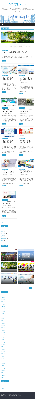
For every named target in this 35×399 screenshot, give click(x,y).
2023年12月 (3, 316)
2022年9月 (3, 341)
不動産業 (2, 235)
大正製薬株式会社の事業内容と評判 (26, 172)
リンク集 (2, 388)
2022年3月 (3, 351)
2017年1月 (3, 375)
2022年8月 (3, 342)
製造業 (2, 240)
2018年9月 (3, 370)
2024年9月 (3, 304)
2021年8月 (3, 363)
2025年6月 (3, 299)
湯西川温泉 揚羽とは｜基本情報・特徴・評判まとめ (12, 1)
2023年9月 (3, 322)
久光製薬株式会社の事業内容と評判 (9, 78)
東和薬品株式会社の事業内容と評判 (9, 110)
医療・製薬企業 (4, 50)
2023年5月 (3, 328)
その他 (2, 231)
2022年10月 (3, 339)
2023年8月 (3, 323)
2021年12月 (3, 356)
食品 (2, 242)
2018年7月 (3, 372)
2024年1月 (3, 315)
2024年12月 (3, 302)
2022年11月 (3, 337)
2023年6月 (3, 327)
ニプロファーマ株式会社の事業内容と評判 (26, 79)
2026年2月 (3, 296)
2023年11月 (3, 318)
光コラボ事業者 (4, 236)
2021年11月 (3, 358)
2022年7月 (3, 344)
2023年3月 (3, 332)
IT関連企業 (3, 229)
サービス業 (3, 233)
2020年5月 (3, 367)
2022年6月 (3, 346)
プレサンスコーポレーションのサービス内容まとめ (9, 279)
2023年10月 (3, 320)
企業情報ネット (17, 4)
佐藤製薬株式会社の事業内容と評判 (9, 141)
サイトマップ (3, 386)
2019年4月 (3, 368)
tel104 (10, 80)
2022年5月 (3, 348)
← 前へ (2, 222)
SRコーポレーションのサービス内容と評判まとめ (26, 255)
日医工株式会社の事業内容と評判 (9, 202)
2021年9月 (3, 361)
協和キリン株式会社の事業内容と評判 (9, 172)
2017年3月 (3, 374)
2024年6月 (3, 306)
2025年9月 (3, 297)
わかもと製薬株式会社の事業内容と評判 (15, 52)
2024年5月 (3, 308)
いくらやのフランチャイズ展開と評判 (26, 267)
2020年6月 (3, 365)
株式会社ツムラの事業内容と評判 (26, 110)
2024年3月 (3, 311)
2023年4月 (3, 330)
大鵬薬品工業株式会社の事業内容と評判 (26, 141)
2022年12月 (3, 335)
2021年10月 (3, 360)
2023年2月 (3, 334)
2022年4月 (3, 349)
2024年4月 (3, 309)
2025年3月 (3, 301)
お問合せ (2, 385)
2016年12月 (3, 377)
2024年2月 (3, 313)
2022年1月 (3, 354)
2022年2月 (3, 353)
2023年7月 (3, 325)
